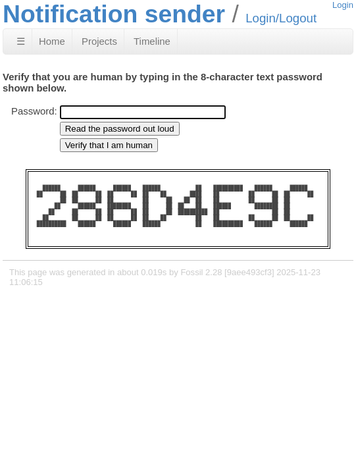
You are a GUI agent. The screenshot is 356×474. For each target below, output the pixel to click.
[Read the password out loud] (120, 129)
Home (52, 41)
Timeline (152, 41)
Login (342, 5)
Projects (99, 41)
